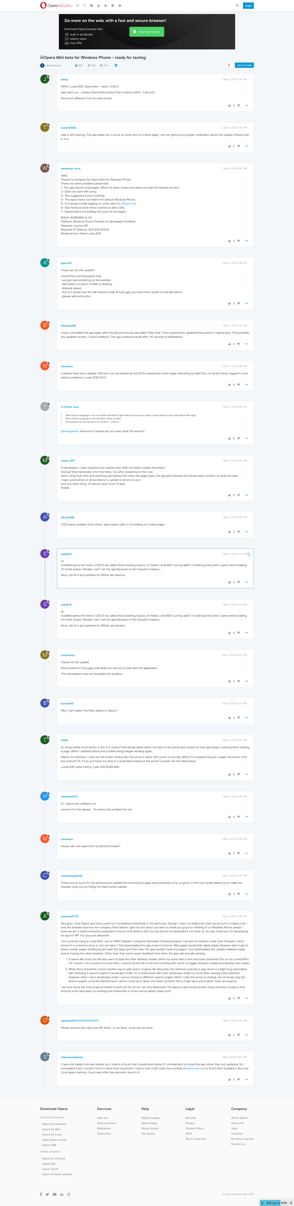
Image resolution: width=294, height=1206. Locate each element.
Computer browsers (52, 1117)
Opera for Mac (51, 1129)
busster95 (67, 703)
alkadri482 (67, 517)
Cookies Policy (195, 1128)
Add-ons (102, 1117)
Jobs (234, 1128)
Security (191, 1117)
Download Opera (149, 31)
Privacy (190, 1123)
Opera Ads (104, 1133)
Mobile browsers (50, 1151)
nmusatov (67, 366)
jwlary (64, 79)
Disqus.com (129, 203)
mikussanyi (68, 655)
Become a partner (242, 1138)
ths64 (64, 740)
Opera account (106, 1123)
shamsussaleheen (72, 1057)
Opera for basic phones (57, 1174)
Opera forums (150, 1128)
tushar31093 (68, 127)
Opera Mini (49, 1163)
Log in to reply (244, 65)
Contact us (238, 1144)
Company (239, 1109)
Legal (190, 1109)
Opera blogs (149, 1123)
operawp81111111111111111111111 (79, 1020)
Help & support (150, 1117)
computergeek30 (71, 875)
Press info (237, 1123)
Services (104, 1109)
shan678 (66, 554)
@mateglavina (70, 431)
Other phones (53, 65)
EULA (189, 1133)
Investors (237, 1133)
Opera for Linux (52, 1134)
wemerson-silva (70, 168)
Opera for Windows (54, 1123)
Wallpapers (104, 1128)
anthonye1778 (69, 916)
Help (145, 1109)
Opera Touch (50, 1168)
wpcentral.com (195, 1068)
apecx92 (66, 263)
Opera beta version (54, 1139)
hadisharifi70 (69, 796)
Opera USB (49, 1144)
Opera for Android (53, 1158)
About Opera (239, 1117)
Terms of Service (196, 1138)
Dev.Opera (148, 1133)
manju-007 (68, 460)
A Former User (70, 406)
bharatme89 (68, 325)
